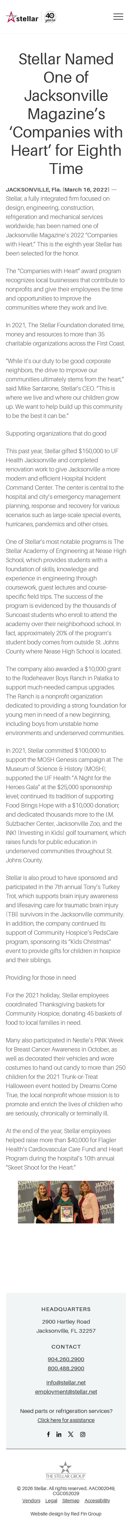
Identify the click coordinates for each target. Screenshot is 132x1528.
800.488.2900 (66, 1368)
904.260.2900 (66, 1359)
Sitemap (71, 1500)
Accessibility (97, 1500)
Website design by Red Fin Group (66, 1514)
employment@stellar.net (66, 1392)
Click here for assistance (66, 1420)
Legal (51, 1500)
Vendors (31, 1500)
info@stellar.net (66, 1382)
